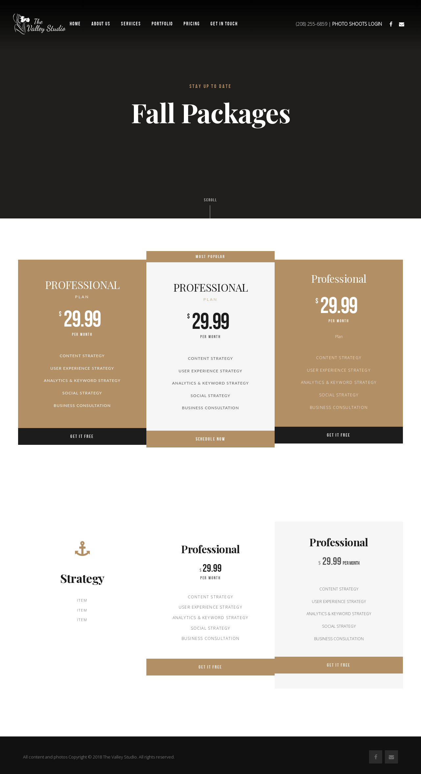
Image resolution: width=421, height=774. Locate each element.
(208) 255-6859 (311, 24)
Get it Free (82, 436)
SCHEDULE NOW (210, 434)
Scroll (210, 207)
